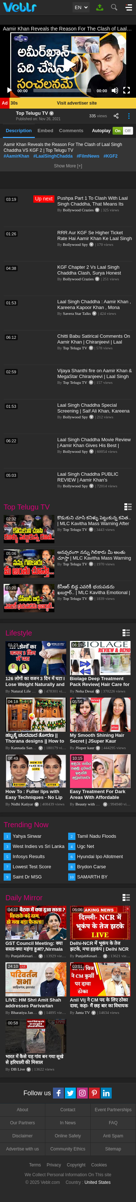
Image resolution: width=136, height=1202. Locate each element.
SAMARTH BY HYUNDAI (92, 877)
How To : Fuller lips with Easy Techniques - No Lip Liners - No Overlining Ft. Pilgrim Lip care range (33, 800)
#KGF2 (110, 156)
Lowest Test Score (32, 866)
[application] (68, 65)
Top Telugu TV (32, 113)
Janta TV (82, 1012)
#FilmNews (88, 156)
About (22, 1109)
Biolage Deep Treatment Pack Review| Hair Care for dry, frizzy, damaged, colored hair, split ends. (100, 687)
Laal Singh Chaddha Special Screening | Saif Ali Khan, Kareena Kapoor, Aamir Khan (93, 410)
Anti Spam (113, 1135)
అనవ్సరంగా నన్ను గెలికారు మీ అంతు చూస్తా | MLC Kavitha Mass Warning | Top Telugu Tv (94, 558)
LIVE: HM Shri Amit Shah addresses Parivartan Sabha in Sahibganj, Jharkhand (33, 1008)
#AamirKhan (16, 156)
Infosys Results (29, 856)
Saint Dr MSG (27, 877)
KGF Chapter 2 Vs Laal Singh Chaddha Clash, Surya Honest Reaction (89, 272)
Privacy (54, 1165)
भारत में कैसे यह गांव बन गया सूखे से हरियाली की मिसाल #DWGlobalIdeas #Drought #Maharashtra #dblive (35, 1065)
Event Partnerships (113, 1109)
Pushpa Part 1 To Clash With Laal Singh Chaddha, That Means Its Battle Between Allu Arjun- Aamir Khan (92, 206)
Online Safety (68, 1135)
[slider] (62, 90)
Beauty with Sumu (90, 804)
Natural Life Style (25, 691)
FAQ (113, 1122)
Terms (35, 1165)
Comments (71, 130)
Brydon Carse (91, 866)
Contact (67, 1109)
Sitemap (113, 1149)
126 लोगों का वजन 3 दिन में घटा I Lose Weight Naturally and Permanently (35, 684)
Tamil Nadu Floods (96, 836)
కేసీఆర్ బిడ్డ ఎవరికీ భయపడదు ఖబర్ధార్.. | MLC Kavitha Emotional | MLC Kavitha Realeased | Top (93, 592)
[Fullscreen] (126, 90)
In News (67, 1122)
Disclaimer (22, 1135)
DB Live (18, 1069)
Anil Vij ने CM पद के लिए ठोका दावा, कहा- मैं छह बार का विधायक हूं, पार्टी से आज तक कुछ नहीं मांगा (99, 1005)
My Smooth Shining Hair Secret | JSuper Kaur (97, 738)
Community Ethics (68, 1149)
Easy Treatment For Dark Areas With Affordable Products (97, 797)
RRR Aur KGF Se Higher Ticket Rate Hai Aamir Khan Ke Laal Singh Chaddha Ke (94, 238)
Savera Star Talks (77, 313)
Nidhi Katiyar (22, 804)
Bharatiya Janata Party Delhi (34, 1012)
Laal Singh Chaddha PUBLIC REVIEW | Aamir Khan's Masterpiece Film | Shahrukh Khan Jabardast (93, 482)
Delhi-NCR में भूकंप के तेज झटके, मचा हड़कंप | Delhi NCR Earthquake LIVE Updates (99, 949)
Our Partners (22, 1122)
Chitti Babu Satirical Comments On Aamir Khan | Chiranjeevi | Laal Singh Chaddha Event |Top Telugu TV (93, 344)
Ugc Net (85, 846)
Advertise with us (22, 1149)
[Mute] (115, 90)
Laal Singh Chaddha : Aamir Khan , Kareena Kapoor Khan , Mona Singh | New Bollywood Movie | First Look (94, 310)
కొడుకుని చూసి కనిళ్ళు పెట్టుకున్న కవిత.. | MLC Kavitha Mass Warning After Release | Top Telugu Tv (94, 523)
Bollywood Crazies (78, 210)
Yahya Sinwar (27, 836)
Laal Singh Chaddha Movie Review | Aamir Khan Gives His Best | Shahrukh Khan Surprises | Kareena (94, 448)
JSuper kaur (84, 748)
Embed (45, 130)
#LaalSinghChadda (53, 156)
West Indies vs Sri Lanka (39, 846)
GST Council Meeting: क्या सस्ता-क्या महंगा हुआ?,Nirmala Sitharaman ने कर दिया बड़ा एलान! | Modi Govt (34, 952)
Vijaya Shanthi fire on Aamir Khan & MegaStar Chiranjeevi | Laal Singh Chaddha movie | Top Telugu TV (94, 376)
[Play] (9, 90)
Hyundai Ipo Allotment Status (100, 857)
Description (19, 130)
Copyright (76, 1165)
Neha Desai (84, 691)
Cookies (99, 1165)
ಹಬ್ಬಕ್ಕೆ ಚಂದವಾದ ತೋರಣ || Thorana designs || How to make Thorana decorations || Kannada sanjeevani (35, 743)
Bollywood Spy (75, 244)
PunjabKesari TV (25, 956)
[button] (68, 65)
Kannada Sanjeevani (27, 748)
